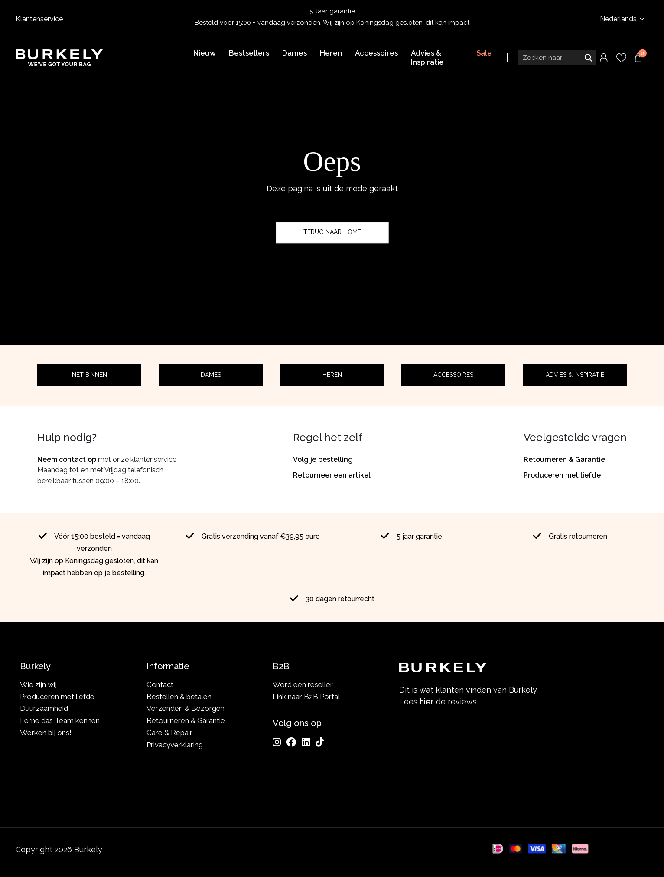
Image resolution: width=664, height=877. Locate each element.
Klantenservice (39, 19)
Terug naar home (332, 232)
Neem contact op (66, 459)
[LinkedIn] (306, 742)
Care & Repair (169, 732)
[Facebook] (291, 742)
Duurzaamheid (44, 708)
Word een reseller (303, 684)
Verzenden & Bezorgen (185, 708)
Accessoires (453, 374)
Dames (211, 374)
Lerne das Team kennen (60, 720)
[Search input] (557, 57)
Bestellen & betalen (179, 696)
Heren (332, 374)
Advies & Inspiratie (575, 374)
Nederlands (619, 19)
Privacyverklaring (174, 744)
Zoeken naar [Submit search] (588, 57)
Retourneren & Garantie (564, 459)
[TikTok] (320, 742)
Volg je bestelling (323, 459)
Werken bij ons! (46, 732)
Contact (159, 684)
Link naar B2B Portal (306, 696)
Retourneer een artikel (332, 475)
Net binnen (89, 374)
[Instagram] (277, 742)
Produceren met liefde (562, 475)
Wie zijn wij (38, 684)
